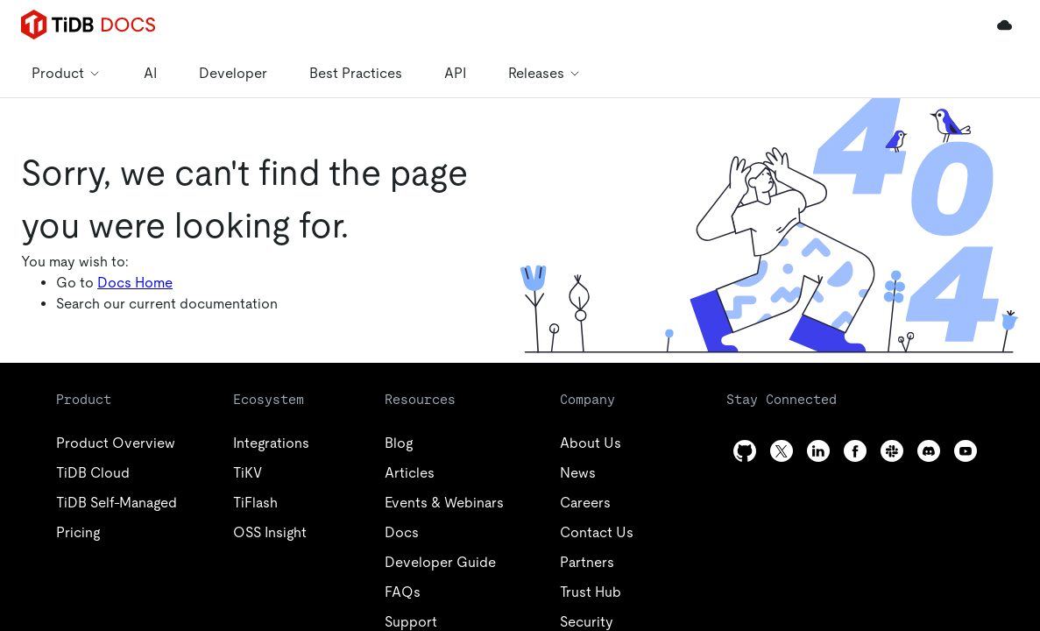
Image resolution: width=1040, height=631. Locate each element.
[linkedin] (818, 451)
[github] (744, 451)
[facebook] (855, 451)
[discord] (928, 451)
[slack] (892, 451)
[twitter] (781, 451)
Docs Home (135, 282)
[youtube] (965, 451)
